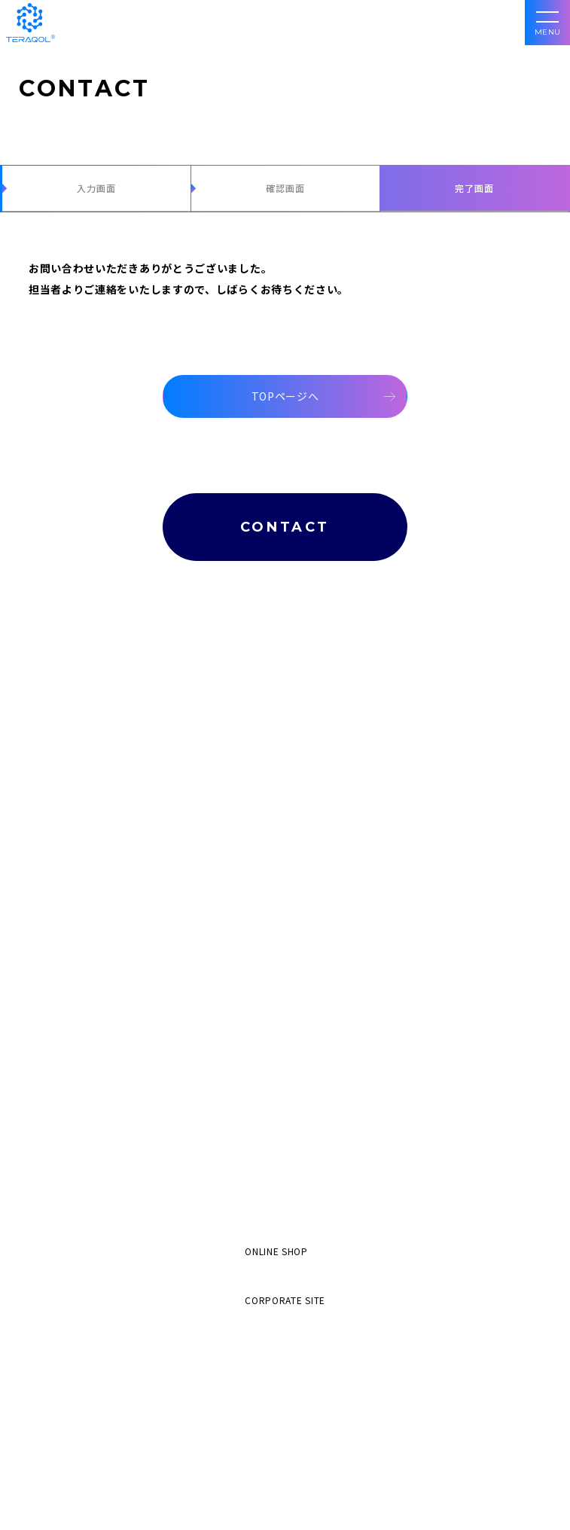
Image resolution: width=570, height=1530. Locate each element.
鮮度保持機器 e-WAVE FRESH (91, 916)
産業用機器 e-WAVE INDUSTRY (94, 961)
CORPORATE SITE (285, 1300)
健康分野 (47, 719)
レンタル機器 (57, 837)
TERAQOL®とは (64, 617)
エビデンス (50, 1080)
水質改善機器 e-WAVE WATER (92, 893)
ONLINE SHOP (276, 1251)
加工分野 (44, 663)
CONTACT (285, 527)
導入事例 (44, 1034)
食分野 (42, 764)
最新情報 (44, 1172)
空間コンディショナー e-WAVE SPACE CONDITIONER (143, 983)
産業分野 (47, 787)
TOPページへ (285, 396)
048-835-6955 (285, 1471)
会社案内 (44, 1126)
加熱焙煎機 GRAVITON (76, 938)
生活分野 (47, 742)
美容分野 (47, 696)
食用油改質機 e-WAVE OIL (83, 870)
